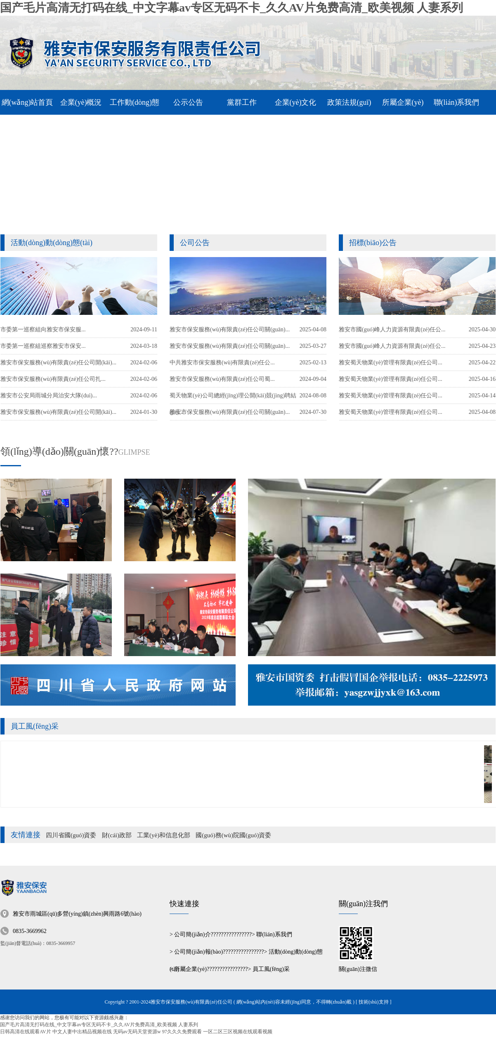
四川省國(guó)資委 (71, 835)
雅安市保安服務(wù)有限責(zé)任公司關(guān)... (230, 412)
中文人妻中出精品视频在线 (82, 1031)
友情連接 (25, 835)
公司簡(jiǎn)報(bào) (198, 952)
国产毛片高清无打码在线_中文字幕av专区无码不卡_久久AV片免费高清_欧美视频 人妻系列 (231, 7)
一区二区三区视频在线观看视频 (237, 1031)
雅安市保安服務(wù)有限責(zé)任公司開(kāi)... (58, 412)
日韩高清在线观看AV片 (25, 1031)
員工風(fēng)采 (35, 726)
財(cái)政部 (117, 835)
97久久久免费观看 (182, 1031)
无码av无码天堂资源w (137, 1031)
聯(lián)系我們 (274, 934)
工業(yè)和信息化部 (163, 835)
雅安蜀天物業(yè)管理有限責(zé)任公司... (390, 412)
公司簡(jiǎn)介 (192, 934)
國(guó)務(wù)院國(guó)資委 (233, 835)
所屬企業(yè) (190, 969)
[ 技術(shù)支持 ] (374, 1002)
